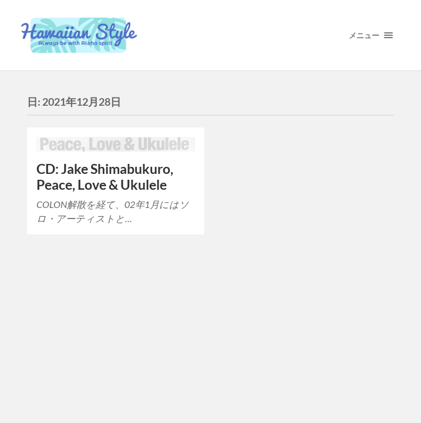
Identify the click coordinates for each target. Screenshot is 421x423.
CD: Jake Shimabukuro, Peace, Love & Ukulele (104, 177)
